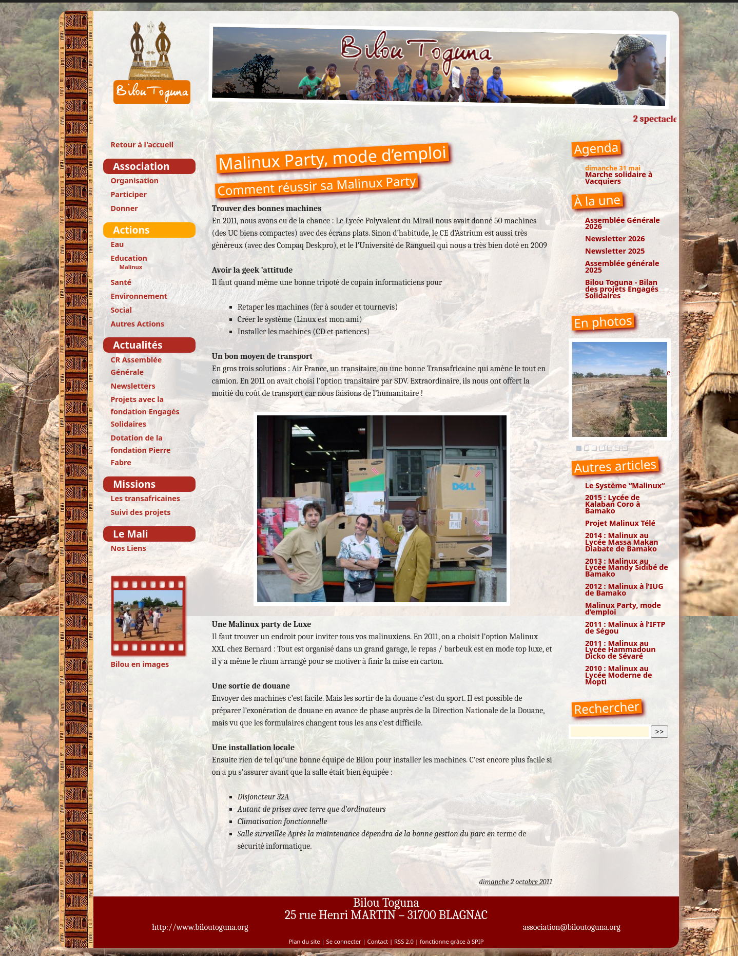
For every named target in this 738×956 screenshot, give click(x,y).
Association (141, 166)
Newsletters (132, 386)
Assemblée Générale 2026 (622, 223)
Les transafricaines (145, 498)
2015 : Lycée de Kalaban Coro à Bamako (612, 503)
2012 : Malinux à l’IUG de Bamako (624, 589)
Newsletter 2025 (615, 251)
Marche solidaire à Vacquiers (618, 177)
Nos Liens (128, 548)
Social (121, 310)
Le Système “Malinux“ (625, 485)
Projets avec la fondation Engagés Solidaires (144, 411)
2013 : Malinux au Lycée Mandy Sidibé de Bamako (626, 567)
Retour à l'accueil (141, 144)
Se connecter (343, 941)
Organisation (134, 180)
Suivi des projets (140, 512)
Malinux (130, 267)
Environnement (138, 296)
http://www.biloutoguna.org (200, 927)
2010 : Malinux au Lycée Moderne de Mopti (618, 674)
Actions (131, 230)
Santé (120, 282)
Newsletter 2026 (615, 238)
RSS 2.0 (404, 941)
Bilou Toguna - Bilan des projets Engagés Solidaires (621, 288)
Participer (128, 194)
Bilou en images (149, 622)
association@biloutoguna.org (571, 927)
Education (128, 258)
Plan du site (304, 941)
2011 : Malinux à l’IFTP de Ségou (625, 627)
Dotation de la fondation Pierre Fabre (140, 450)
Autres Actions (137, 324)
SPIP (477, 941)
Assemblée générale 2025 (622, 266)
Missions (134, 484)
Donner (124, 208)
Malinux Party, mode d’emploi (623, 608)
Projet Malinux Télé (620, 523)
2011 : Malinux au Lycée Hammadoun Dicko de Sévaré (620, 649)
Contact (377, 941)
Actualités (137, 345)
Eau (117, 244)
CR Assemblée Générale (136, 366)
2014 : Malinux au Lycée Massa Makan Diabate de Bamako (621, 541)
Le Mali (130, 534)
